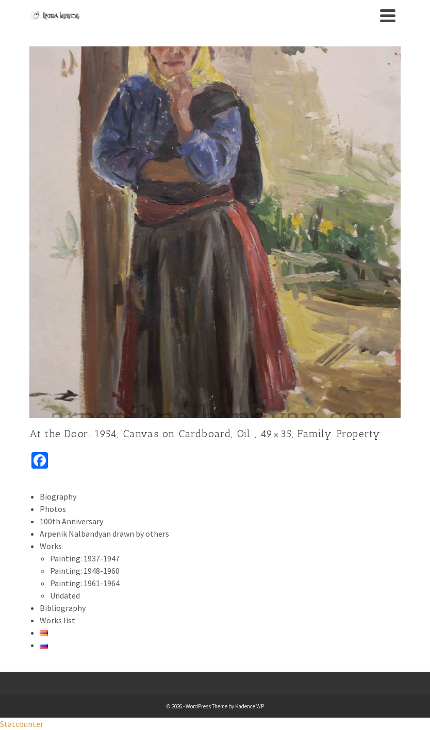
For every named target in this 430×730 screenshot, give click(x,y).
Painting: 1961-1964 (85, 583)
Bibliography (63, 608)
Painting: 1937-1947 (85, 558)
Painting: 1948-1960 (85, 571)
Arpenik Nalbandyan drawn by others (104, 533)
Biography (58, 496)
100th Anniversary (71, 521)
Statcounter (21, 724)
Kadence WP (249, 706)
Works (51, 546)
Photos (53, 509)
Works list (57, 620)
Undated (65, 595)
